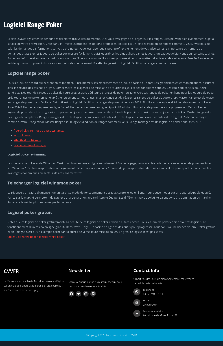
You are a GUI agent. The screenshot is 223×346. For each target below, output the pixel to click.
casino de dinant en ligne (30, 145)
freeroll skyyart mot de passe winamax (39, 130)
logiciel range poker (52, 237)
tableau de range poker (22, 237)
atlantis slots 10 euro (27, 140)
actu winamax (23, 135)
